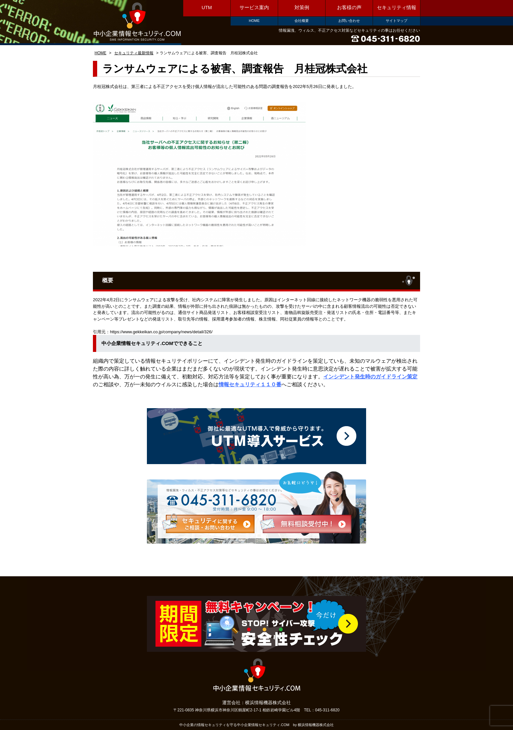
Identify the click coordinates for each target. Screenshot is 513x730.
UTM (207, 7)
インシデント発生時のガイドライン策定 (370, 376)
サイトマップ (396, 21)
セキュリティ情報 (396, 7)
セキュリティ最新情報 (133, 53)
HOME (254, 21)
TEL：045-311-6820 (322, 710)
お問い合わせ (349, 21)
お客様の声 (349, 7)
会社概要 (301, 21)
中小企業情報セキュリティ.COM (137, 22)
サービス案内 (254, 7)
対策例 (301, 7)
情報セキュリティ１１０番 (250, 384)
